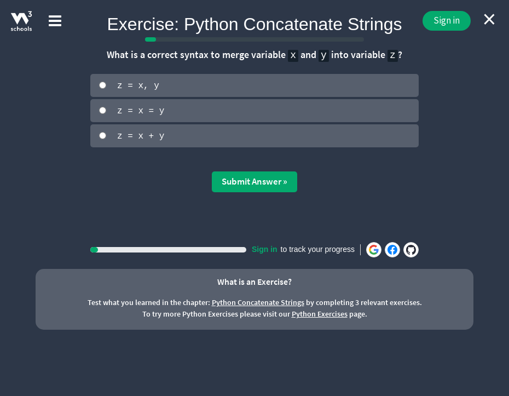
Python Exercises (320, 313)
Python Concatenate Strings (258, 302)
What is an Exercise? (254, 280)
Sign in (446, 20)
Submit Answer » (254, 181)
